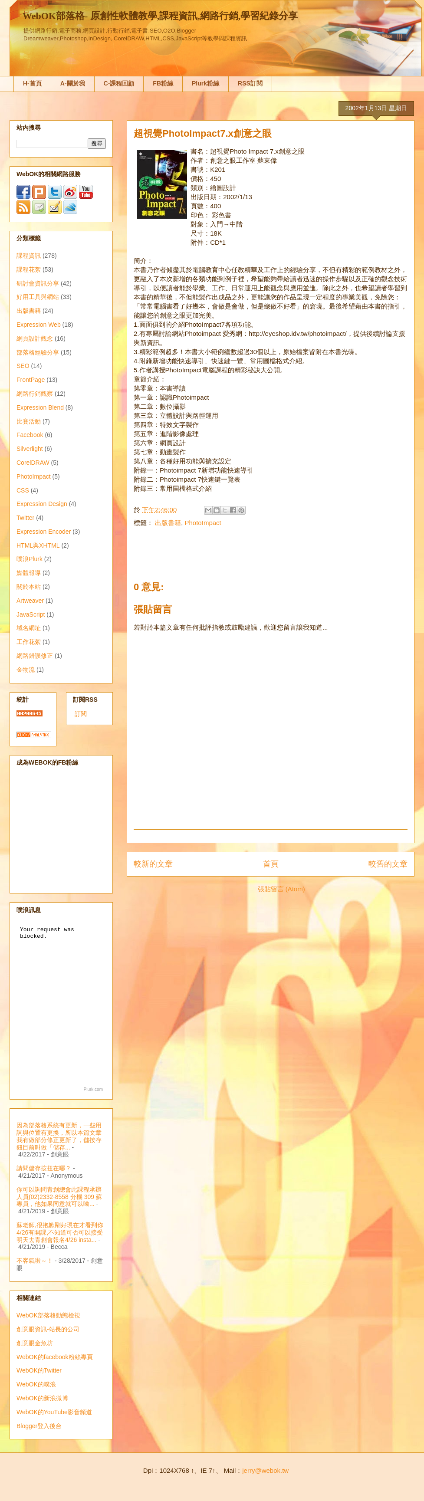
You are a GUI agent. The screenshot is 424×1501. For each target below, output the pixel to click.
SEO (23, 365)
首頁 (271, 864)
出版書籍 (168, 522)
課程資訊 (28, 255)
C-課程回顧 (119, 83)
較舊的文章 (388, 864)
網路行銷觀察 (34, 393)
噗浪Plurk (29, 558)
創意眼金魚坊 (34, 1343)
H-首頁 (32, 83)
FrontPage (30, 379)
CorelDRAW (32, 462)
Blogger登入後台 (39, 1425)
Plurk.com (93, 1089)
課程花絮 (28, 269)
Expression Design (41, 503)
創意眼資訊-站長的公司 (47, 1329)
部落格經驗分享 (37, 352)
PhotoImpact (203, 522)
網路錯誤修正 (34, 655)
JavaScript (30, 614)
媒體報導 (28, 572)
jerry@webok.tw (265, 1470)
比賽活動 (28, 421)
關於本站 (28, 586)
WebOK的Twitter (39, 1370)
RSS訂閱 (250, 83)
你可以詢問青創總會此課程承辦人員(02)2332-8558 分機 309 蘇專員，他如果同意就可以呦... (59, 1197)
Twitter (25, 517)
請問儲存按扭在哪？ (43, 1168)
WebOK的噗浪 (36, 1384)
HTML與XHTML (38, 545)
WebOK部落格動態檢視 (48, 1315)
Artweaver (30, 600)
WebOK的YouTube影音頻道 (54, 1412)
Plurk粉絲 (205, 83)
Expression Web (38, 324)
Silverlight (29, 448)
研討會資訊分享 (37, 283)
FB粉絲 (163, 83)
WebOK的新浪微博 (42, 1398)
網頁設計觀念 (34, 338)
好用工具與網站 (37, 296)
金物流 (25, 669)
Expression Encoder (43, 531)
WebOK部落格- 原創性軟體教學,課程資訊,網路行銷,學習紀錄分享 (160, 15)
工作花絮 (28, 641)
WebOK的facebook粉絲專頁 (54, 1356)
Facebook (29, 434)
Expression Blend (40, 407)
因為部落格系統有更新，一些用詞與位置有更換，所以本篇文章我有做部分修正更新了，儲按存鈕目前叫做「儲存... (59, 1136)
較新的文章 (153, 864)
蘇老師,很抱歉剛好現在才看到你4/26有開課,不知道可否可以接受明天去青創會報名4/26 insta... (59, 1232)
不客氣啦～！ (34, 1260)
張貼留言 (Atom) (281, 889)
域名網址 (28, 627)
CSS (22, 490)
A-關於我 (72, 83)
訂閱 (81, 713)
